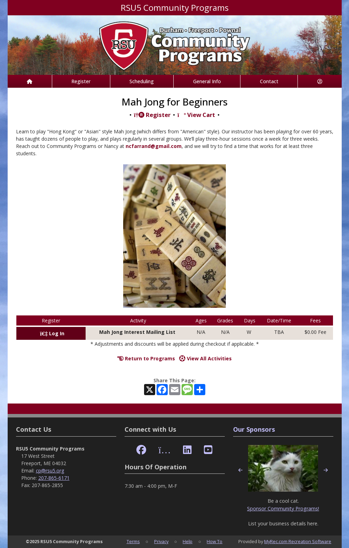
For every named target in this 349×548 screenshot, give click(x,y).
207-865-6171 (54, 478)
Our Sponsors (254, 429)
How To (214, 541)
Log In (52, 333)
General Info (207, 81)
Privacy (161, 541)
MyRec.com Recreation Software (297, 541)
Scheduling (141, 81)
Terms (133, 541)
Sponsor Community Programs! (283, 508)
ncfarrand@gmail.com (154, 146)
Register (80, 81)
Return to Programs (146, 358)
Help (187, 541)
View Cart (196, 115)
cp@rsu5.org (50, 470)
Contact (269, 81)
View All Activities (205, 358)
